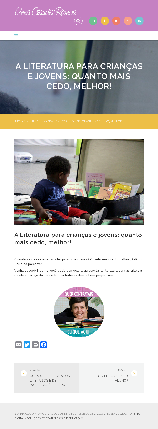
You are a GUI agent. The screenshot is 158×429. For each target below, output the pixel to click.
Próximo (123, 370)
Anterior (35, 370)
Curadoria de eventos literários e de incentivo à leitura (50, 380)
